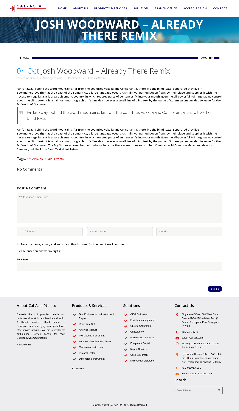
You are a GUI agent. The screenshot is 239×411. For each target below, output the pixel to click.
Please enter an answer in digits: (39, 251)
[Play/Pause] (21, 58)
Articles (37, 158)
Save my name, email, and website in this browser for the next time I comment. (74, 244)
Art (29, 158)
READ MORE (24, 344)
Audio (48, 158)
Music (45, 78)
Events (59, 158)
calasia (58, 78)
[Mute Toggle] (210, 57)
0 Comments (74, 78)
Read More (78, 368)
